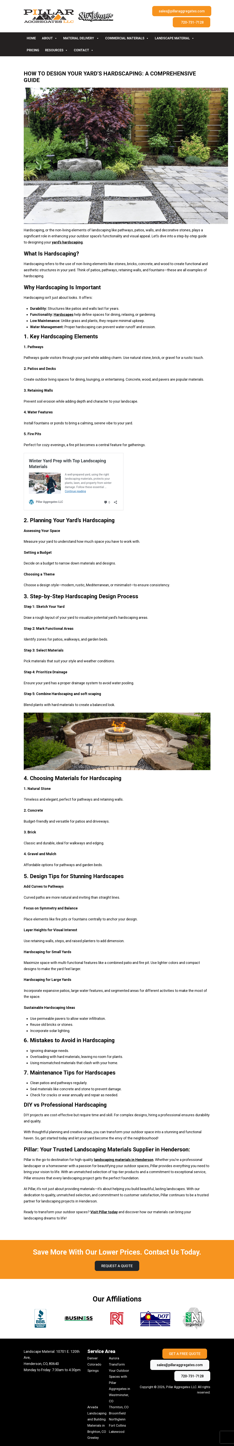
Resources (56, 50)
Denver (92, 1358)
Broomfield (117, 1413)
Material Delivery (81, 38)
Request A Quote (117, 1266)
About (49, 38)
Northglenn (117, 1419)
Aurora (114, 1358)
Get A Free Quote (184, 1354)
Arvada (92, 1407)
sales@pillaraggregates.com (182, 11)
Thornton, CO (119, 1407)
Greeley (93, 1438)
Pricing (33, 50)
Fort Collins (117, 1425)
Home (31, 38)
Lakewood (116, 1432)
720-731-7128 (192, 22)
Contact (84, 50)
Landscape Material (174, 38)
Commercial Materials (127, 38)
